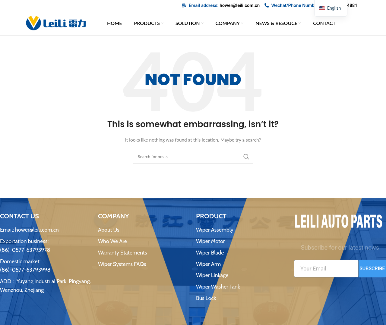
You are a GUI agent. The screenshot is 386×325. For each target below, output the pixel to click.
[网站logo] (56, 23)
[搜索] (193, 158)
